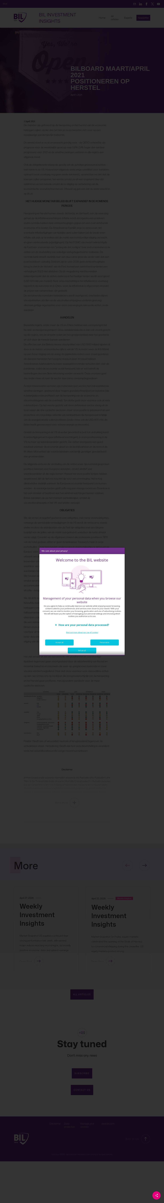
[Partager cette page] (156, 1195)
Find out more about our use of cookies (82, 633)
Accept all (59, 643)
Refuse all (82, 651)
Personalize (104, 643)
